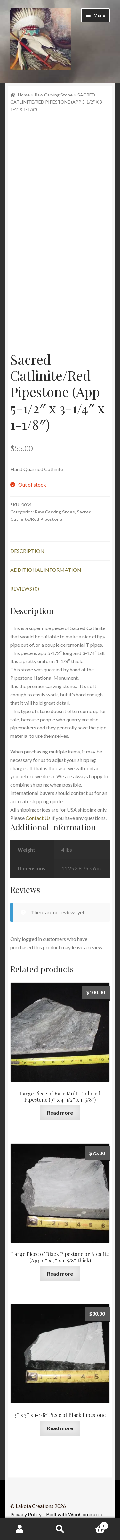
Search (60, 1529)
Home (24, 94)
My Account (20, 1529)
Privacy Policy (26, 1514)
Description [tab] (27, 551)
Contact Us (38, 818)
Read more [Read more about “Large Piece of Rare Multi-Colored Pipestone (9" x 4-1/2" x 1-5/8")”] (60, 1113)
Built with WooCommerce (74, 1514)
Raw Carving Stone (54, 94)
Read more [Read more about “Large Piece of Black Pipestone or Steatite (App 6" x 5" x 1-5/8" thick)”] (60, 1273)
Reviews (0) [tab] (24, 589)
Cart (94, 1524)
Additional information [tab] (45, 570)
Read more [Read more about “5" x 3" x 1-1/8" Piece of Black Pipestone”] (60, 1428)
